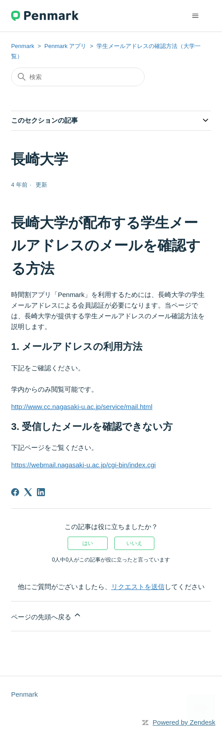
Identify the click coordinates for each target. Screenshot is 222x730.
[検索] (78, 77)
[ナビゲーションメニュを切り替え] (195, 16)
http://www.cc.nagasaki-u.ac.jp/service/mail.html (82, 406)
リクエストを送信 (138, 586)
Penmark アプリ (65, 46)
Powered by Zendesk (184, 722)
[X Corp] (28, 492)
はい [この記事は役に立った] (87, 543)
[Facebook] (15, 492)
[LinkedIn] (41, 492)
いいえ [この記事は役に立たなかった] (134, 543)
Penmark (22, 46)
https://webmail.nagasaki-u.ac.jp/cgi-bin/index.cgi (83, 465)
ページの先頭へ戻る (46, 615)
